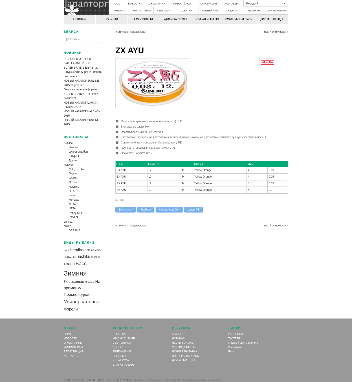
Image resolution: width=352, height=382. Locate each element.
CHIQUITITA (76, 169)
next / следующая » (276, 31)
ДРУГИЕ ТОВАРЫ (277, 10)
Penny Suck (76, 213)
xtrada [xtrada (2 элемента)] (69, 264)
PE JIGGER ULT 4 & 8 (77, 59)
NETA (72, 208)
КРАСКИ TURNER (142, 10)
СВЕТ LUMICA (164, 10)
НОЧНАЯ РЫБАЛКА (207, 19)
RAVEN (73, 217)
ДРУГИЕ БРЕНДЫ (271, 19)
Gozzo (73, 182)
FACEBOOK (235, 334)
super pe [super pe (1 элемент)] (95, 257)
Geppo (73, 173)
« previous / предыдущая (130, 31)
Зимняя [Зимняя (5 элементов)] (75, 273)
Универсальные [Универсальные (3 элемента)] (82, 301)
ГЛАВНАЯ (79, 19)
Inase (72, 195)
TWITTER (234, 338)
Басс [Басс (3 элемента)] (80, 263)
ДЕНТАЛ (187, 10)
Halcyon (68, 164)
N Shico (73, 204)
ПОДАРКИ (232, 10)
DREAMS (74, 230)
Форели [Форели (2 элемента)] (71, 309)
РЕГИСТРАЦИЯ (208, 3)
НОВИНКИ (111, 19)
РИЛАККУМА (254, 10)
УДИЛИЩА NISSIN (175, 19)
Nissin (67, 226)
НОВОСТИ (134, 3)
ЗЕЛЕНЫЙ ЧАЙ (209, 10)
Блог (231, 351)
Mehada (74, 199)
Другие (73, 160)
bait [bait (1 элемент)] (66, 250)
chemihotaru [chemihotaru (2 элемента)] (79, 250)
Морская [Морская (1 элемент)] (90, 282)
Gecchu (73, 178)
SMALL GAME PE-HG (77, 63)
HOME (116, 3)
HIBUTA (74, 191)
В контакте (235, 347)
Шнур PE (74, 156)
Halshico (74, 186)
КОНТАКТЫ (231, 3)
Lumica (68, 221)
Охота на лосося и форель (80, 89)
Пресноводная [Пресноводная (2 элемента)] (77, 294)
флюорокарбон (78, 151)
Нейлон (73, 147)
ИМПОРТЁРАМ (182, 3)
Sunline (68, 143)
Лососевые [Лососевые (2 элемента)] (74, 281)
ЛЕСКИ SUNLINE (143, 19)
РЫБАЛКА (119, 10)
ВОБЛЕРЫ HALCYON (239, 19)
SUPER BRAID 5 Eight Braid (81, 67)
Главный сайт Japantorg (243, 342)
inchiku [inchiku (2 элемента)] (84, 256)
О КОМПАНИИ (156, 3)
